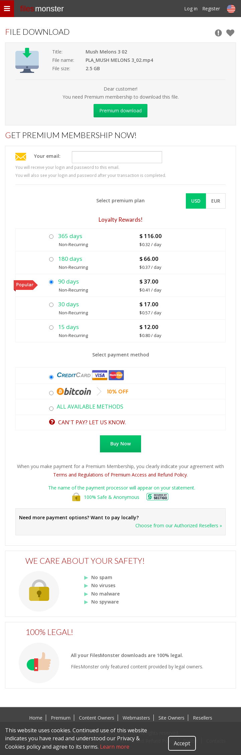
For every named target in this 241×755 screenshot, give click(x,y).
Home (35, 718)
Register (211, 8)
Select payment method (120, 354)
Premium (61, 718)
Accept (182, 743)
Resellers (202, 718)
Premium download (120, 110)
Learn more (114, 746)
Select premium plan (120, 200)
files (42, 8)
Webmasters (136, 718)
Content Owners (96, 718)
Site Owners (171, 718)
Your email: (47, 156)
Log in (191, 8)
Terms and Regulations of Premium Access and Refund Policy (120, 474)
